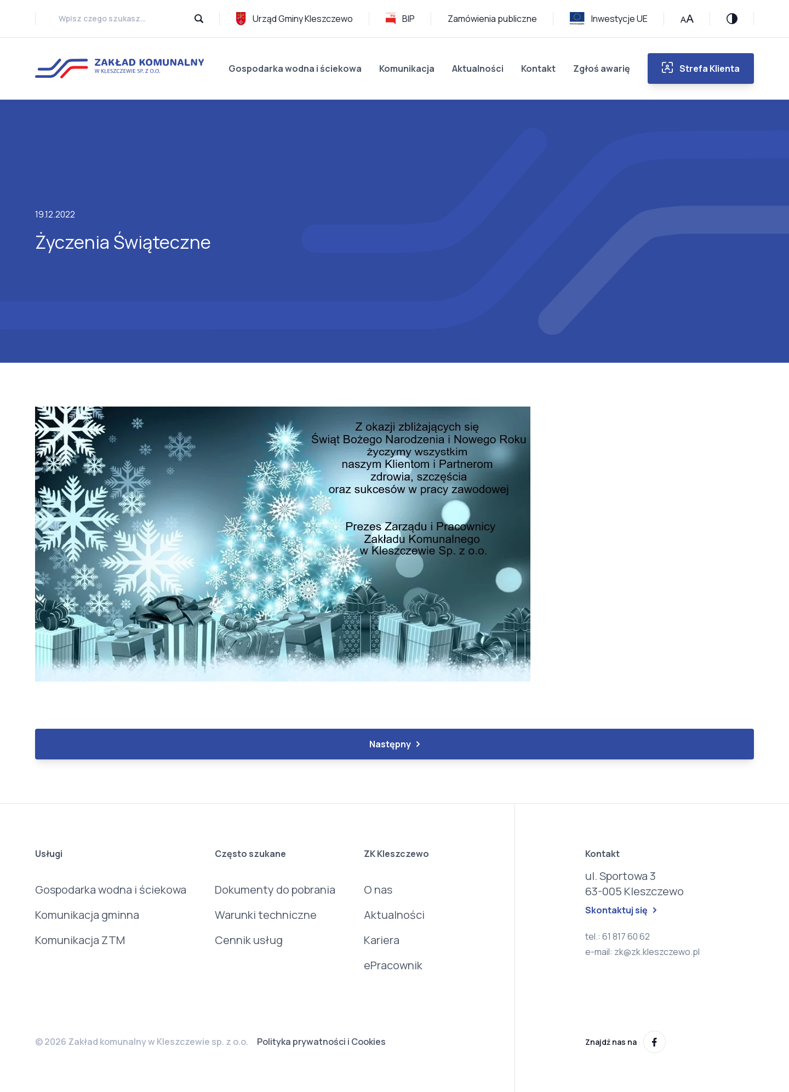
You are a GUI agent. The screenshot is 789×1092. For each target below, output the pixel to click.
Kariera (381, 940)
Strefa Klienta (701, 68)
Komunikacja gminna (87, 914)
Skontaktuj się (620, 910)
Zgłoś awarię (601, 68)
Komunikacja (406, 68)
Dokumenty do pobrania (275, 889)
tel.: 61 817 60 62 (617, 936)
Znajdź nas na (625, 1042)
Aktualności (478, 68)
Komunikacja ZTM (80, 940)
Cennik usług (249, 940)
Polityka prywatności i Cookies (321, 1042)
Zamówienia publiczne (492, 19)
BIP (400, 18)
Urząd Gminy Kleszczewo (294, 18)
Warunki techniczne (266, 914)
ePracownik (393, 965)
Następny (394, 744)
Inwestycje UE (609, 18)
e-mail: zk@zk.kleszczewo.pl (642, 952)
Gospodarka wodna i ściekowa (295, 68)
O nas (378, 889)
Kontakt (538, 68)
